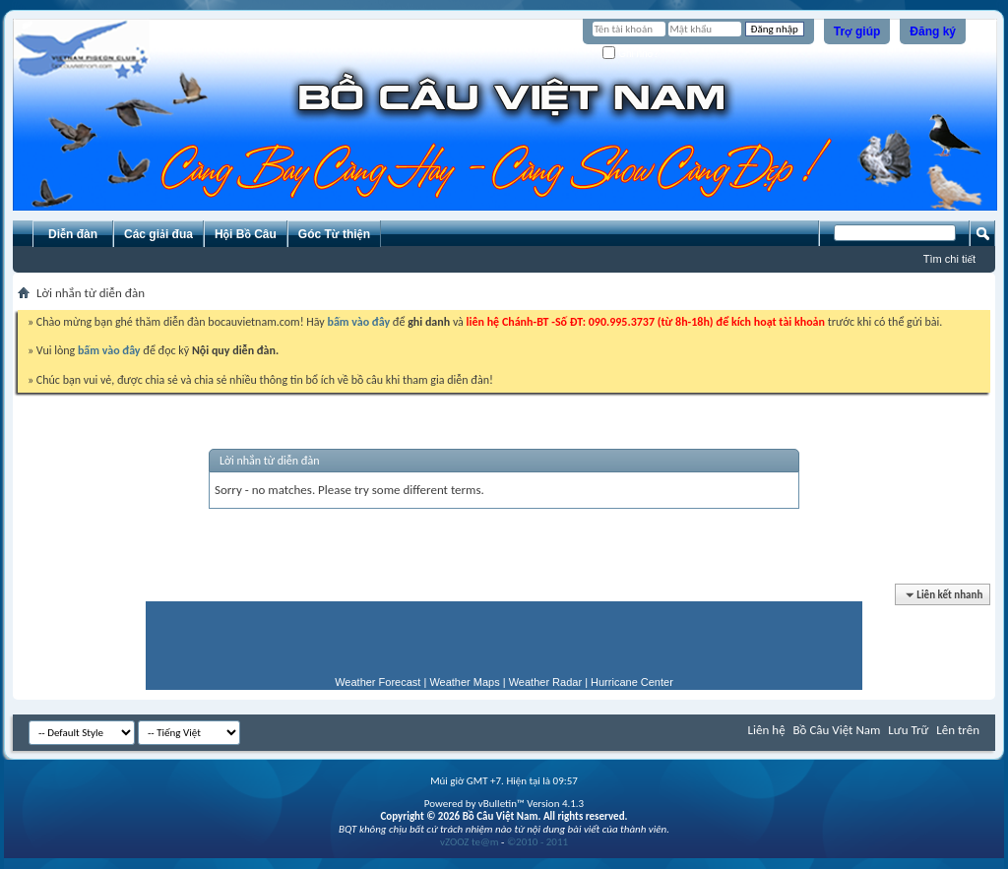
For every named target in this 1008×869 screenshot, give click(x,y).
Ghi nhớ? (630, 53)
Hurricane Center (632, 682)
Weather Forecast (377, 682)
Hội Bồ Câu (246, 234)
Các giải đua (158, 234)
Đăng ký (933, 31)
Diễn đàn (72, 234)
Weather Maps (464, 682)
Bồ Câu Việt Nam (837, 729)
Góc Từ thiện (334, 234)
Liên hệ (767, 729)
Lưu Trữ (908, 729)
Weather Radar (545, 682)
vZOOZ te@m (469, 842)
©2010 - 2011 (537, 842)
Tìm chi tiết (949, 259)
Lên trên (957, 729)
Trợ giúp (857, 31)
